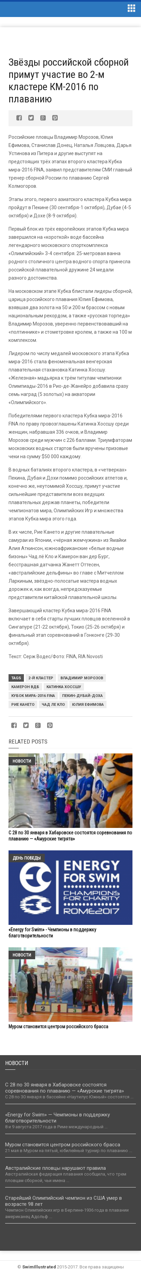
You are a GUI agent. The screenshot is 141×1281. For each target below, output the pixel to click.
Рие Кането (22, 704)
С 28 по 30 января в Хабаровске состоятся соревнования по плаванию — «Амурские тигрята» (64, 1088)
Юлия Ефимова (88, 704)
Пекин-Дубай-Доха (82, 696)
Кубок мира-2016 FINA (33, 696)
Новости (22, 761)
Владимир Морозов (81, 678)
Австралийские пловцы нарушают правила (55, 1168)
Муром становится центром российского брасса (58, 1026)
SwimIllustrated (39, 1266)
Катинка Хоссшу (63, 687)
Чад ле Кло (53, 704)
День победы (27, 858)
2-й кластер (40, 678)
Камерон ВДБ (25, 687)
